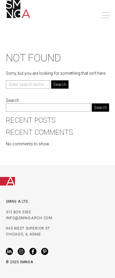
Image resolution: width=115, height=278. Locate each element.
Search (12, 100)
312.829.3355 (18, 212)
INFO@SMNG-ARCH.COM (29, 218)
